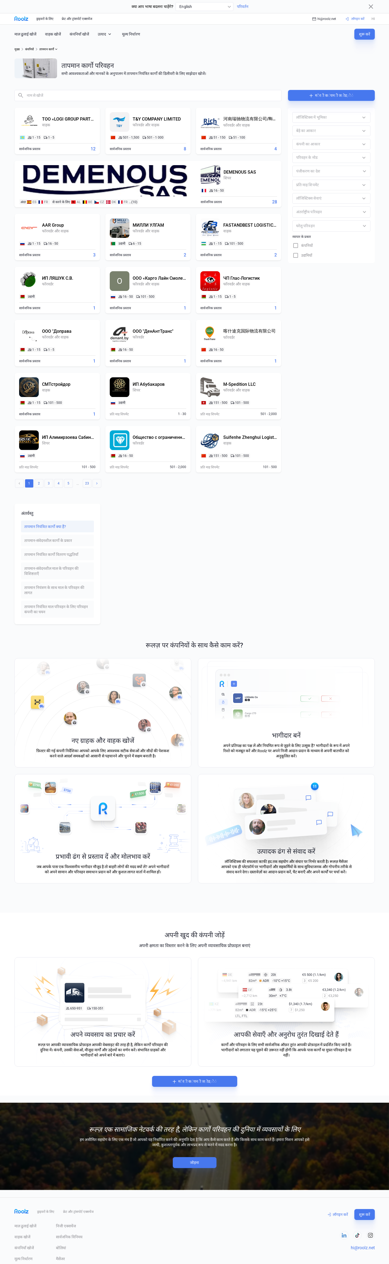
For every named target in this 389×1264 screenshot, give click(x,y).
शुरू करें (364, 34)
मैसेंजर (60, 1259)
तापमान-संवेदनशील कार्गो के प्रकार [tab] (48, 540)
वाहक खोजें (53, 34)
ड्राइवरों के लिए (45, 19)
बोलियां (61, 1248)
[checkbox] (331, 245)
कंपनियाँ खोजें (79, 34)
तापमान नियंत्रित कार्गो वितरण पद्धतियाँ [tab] (51, 554)
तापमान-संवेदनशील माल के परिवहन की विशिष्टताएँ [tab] (51, 571)
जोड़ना (194, 1162)
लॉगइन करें (338, 1214)
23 (87, 483)
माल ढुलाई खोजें (25, 34)
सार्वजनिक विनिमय (69, 1237)
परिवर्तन (242, 6)
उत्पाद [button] (105, 34)
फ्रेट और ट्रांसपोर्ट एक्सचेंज (77, 19)
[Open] (364, 171)
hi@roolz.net (324, 19)
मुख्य (17, 49)
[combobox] (204, 6)
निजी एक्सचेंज (66, 1226)
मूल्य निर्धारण (131, 34)
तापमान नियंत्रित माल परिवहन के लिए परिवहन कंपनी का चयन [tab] (56, 609)
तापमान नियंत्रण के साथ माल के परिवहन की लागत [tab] (54, 590)
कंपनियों (29, 49)
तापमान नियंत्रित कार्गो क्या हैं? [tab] (45, 526)
